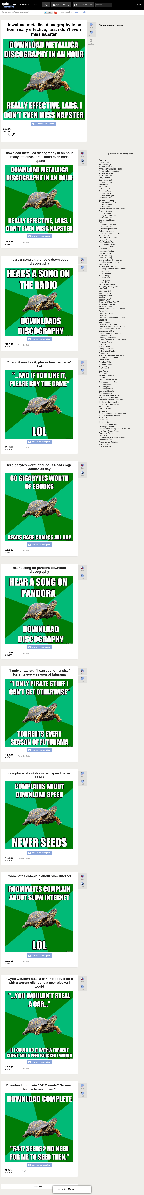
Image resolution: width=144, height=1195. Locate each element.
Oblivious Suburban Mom (109, 329)
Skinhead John (105, 409)
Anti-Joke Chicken (106, 173)
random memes (46, 4)
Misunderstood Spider (108, 324)
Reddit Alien (104, 360)
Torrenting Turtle (106, 433)
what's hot (24, 5)
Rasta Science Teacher (108, 357)
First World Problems (108, 238)
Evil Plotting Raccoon (108, 229)
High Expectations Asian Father (112, 269)
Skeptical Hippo (105, 406)
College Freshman (106, 200)
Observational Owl (106, 331)
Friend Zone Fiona (106, 246)
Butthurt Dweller (105, 193)
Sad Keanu (103, 371)
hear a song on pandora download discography (39, 570)
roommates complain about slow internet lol (39, 878)
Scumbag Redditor (107, 391)
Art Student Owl (105, 175)
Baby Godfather (105, 178)
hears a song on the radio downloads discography (39, 261)
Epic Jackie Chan (106, 226)
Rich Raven (104, 369)
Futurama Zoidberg (107, 251)
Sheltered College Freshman (111, 400)
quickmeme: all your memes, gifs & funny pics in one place (9, 5)
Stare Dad (103, 417)
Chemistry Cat (105, 198)
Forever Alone (105, 240)
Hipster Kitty (104, 282)
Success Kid (104, 422)
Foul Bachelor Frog (107, 242)
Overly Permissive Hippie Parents (113, 340)
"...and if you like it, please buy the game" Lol (39, 364)
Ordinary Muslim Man (108, 338)
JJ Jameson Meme (107, 304)
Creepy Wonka (105, 213)
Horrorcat (103, 289)
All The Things (105, 164)
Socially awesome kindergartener (113, 413)
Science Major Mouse (108, 380)
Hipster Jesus (104, 280)
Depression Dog (105, 218)
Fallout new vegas (106, 231)
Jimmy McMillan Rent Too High (112, 302)
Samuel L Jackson (106, 375)
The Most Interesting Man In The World (115, 429)
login (139, 5)
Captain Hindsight (106, 195)
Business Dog (105, 191)
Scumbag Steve (105, 393)
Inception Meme (105, 295)
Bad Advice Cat (105, 180)
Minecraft (103, 320)
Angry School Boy (106, 167)
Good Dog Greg (105, 255)
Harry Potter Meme (107, 284)
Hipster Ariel (104, 271)
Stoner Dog (103, 420)
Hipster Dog (104, 275)
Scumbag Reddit (106, 389)
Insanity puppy (105, 298)
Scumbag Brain (105, 384)
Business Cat (104, 189)
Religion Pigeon (105, 366)
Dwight (102, 222)
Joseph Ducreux (106, 306)
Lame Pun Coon (106, 313)
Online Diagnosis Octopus (110, 333)
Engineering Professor (108, 224)
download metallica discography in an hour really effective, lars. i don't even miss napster (39, 157)
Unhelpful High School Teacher (112, 437)
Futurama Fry (104, 249)
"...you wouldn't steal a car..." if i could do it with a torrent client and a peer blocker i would (39, 982)
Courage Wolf (104, 206)
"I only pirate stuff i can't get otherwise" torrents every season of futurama (39, 672)
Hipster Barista (105, 273)
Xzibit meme (104, 444)
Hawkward (103, 264)
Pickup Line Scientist (107, 349)
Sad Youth (103, 373)
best (35, 5)
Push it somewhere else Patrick (112, 355)
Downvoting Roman (107, 220)
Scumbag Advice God (108, 382)
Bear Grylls (103, 184)
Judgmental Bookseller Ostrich (112, 309)
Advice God (104, 162)
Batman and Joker (106, 182)
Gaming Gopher (105, 253)
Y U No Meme (105, 446)
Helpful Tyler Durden (107, 266)
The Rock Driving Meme (109, 431)
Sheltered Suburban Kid (109, 402)
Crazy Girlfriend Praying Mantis (112, 209)
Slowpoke (103, 411)
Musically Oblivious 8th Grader (112, 326)
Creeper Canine (105, 211)
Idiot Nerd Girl (105, 291)
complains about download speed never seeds (39, 775)
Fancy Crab (104, 235)
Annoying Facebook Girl (109, 171)
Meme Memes (105, 322)
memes (78, 12)
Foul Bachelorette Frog (108, 244)
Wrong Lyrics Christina (108, 442)
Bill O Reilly (103, 186)
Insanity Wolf (104, 300)
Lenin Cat (103, 315)
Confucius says (105, 204)
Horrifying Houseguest (108, 286)
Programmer (104, 353)
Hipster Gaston (105, 278)
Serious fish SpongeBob (109, 395)
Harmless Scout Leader (109, 262)
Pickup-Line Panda (107, 351)
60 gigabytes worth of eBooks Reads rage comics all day (39, 467)
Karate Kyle (104, 311)
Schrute (102, 377)
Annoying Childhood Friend (110, 169)
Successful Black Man (108, 424)
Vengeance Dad (105, 440)
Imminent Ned (105, 293)
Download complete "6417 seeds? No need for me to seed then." (39, 1087)
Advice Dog (103, 160)
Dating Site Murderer (107, 215)
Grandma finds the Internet (110, 260)
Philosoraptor (104, 346)
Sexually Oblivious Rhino (109, 397)
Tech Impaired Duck (107, 426)
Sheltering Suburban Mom (110, 404)
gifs (84, 12)
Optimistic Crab (105, 335)
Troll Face (103, 435)
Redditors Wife (105, 362)
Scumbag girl (104, 386)
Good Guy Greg (105, 258)
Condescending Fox (107, 202)
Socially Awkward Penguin (110, 415)
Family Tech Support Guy (109, 233)
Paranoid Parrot (105, 342)
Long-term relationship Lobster (112, 318)
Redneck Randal (106, 364)
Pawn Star (103, 344)
